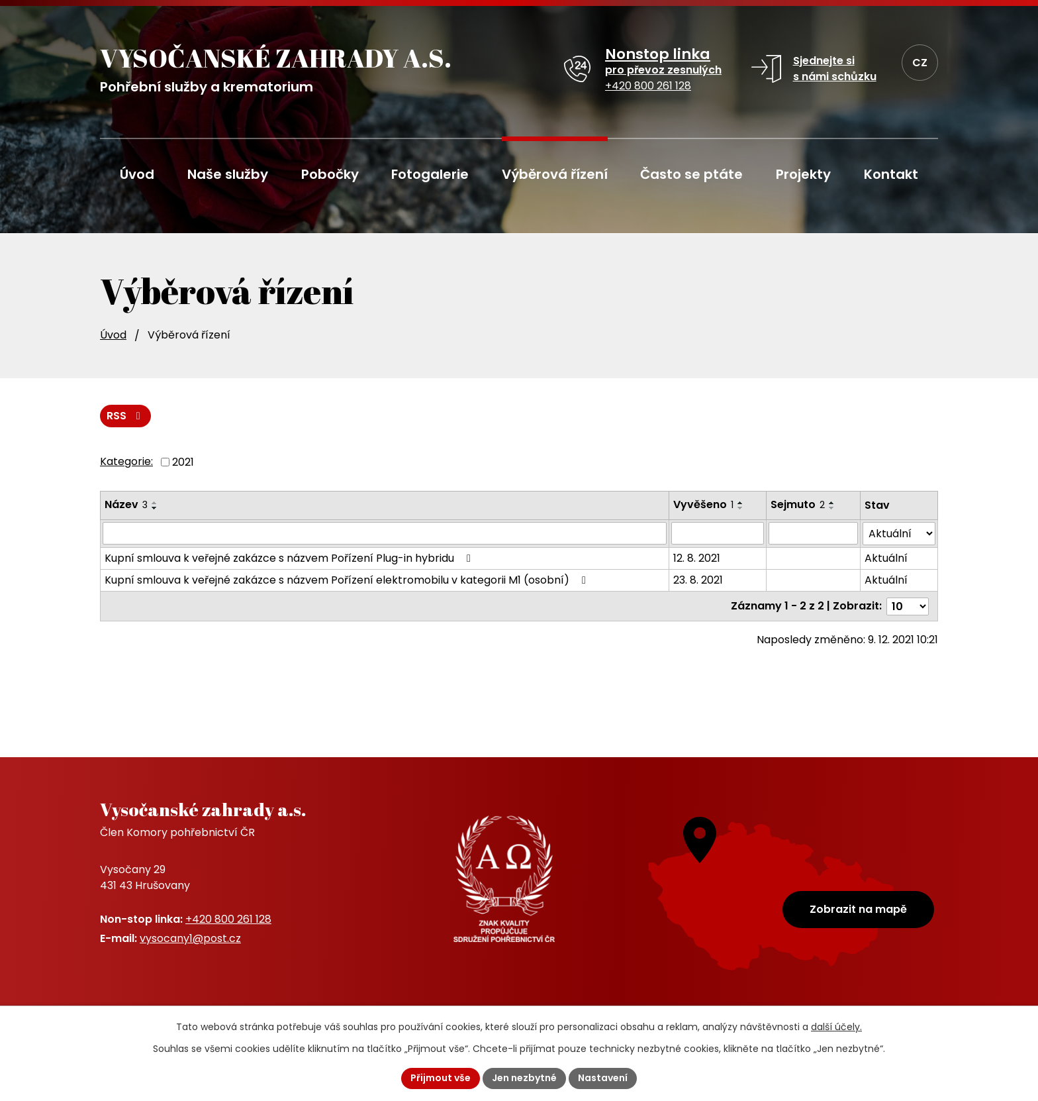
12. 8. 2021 (696, 558)
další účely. (836, 1026)
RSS (126, 415)
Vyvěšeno (703, 504)
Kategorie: (126, 461)
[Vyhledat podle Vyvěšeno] (717, 533)
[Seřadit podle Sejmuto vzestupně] (832, 502)
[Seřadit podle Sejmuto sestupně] (832, 508)
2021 (183, 461)
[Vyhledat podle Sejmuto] (813, 533)
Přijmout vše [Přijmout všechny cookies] (440, 1077)
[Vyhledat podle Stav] (899, 533)
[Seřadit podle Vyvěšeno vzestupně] (740, 502)
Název (126, 504)
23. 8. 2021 (698, 580)
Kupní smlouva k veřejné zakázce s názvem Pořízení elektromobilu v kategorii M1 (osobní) (347, 580)
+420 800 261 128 (228, 919)
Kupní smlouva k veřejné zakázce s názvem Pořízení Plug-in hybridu (290, 558)
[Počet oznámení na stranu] (907, 606)
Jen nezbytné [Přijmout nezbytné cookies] (524, 1077)
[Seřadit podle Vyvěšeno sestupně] (740, 508)
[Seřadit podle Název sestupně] (155, 508)
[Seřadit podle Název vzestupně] (155, 502)
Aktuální (886, 558)
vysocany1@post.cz (190, 938)
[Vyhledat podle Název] (385, 533)
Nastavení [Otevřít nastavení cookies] (603, 1077)
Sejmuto (798, 504)
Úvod (113, 334)
